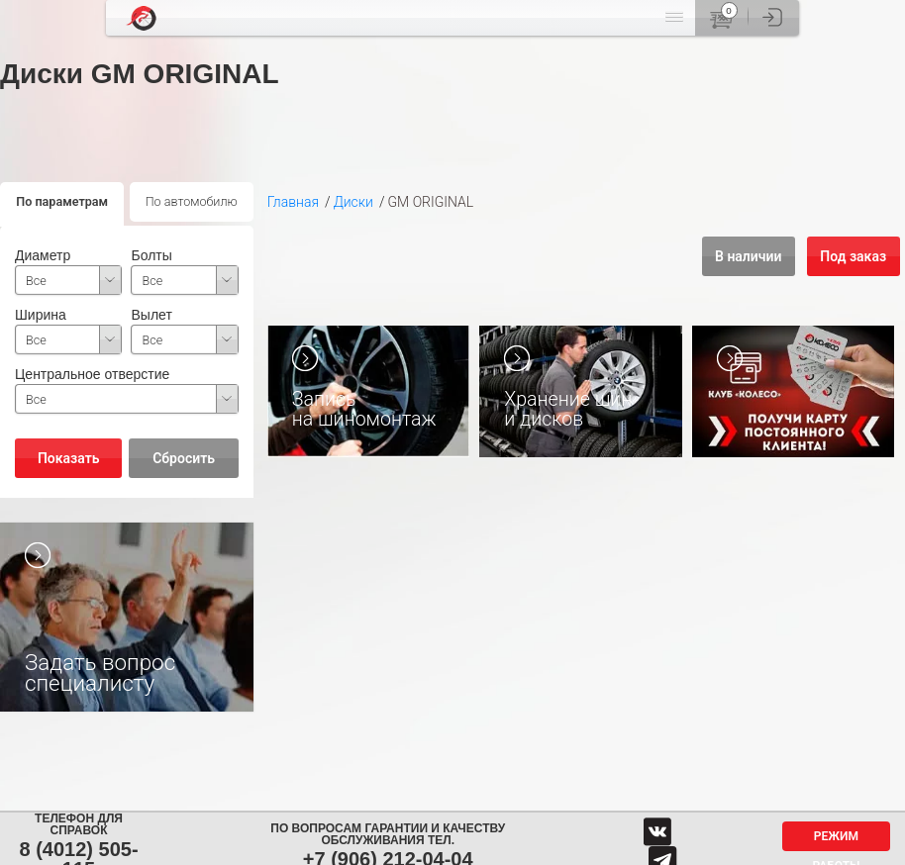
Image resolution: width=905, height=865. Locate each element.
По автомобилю (192, 201)
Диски (353, 202)
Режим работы (835, 840)
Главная (293, 202)
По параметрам (62, 201)
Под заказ (853, 256)
